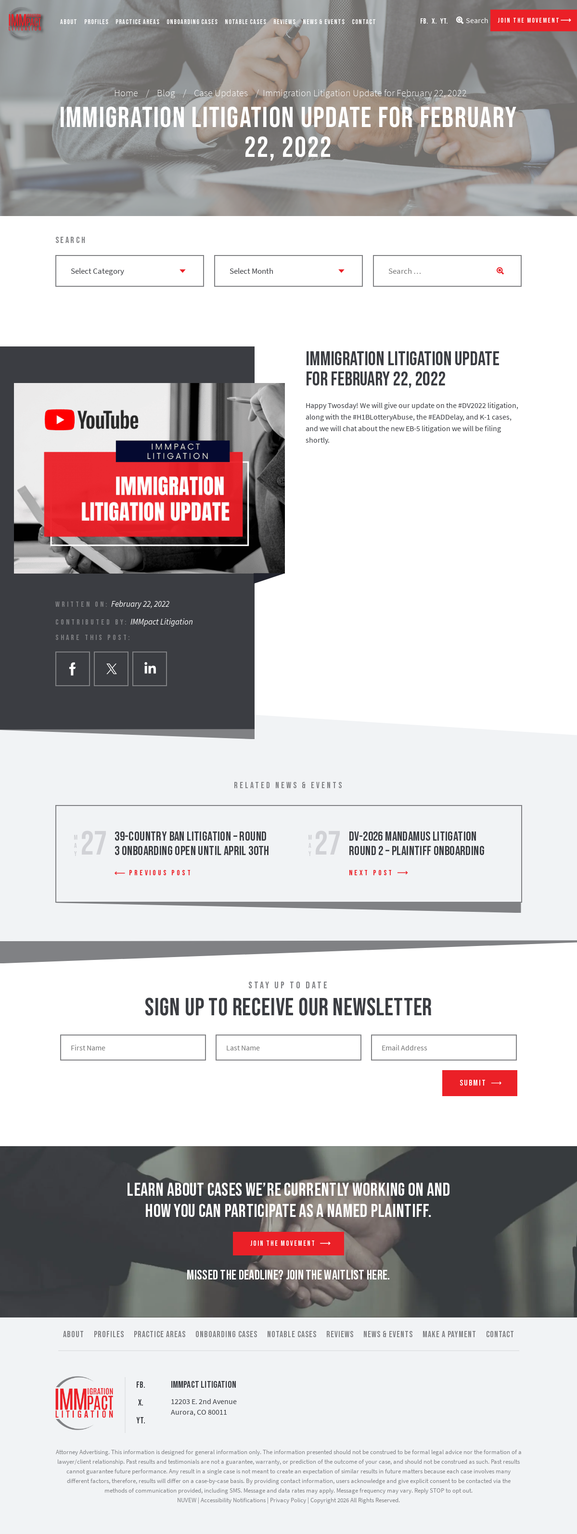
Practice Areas (137, 22)
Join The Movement (529, 20)
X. (434, 21)
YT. (444, 21)
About (68, 22)
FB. (424, 21)
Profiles (96, 22)
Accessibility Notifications (233, 1500)
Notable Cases (246, 22)
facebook (72, 669)
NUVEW (186, 1500)
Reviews (284, 22)
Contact (364, 22)
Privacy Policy (288, 1500)
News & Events (324, 22)
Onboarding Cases (192, 22)
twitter (111, 669)
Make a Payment (449, 1334)
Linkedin (149, 669)
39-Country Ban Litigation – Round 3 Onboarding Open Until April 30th (192, 844)
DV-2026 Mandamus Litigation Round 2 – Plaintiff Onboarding (417, 844)
